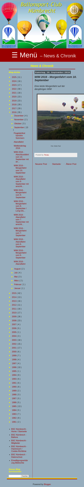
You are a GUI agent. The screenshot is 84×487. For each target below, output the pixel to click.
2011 (14, 309)
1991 (14, 383)
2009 (14, 317)
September (19, 127)
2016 (14, 112)
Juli (16, 273)
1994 (14, 375)
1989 (14, 391)
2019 (14, 101)
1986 (14, 402)
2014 (14, 297)
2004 (14, 336)
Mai (16, 277)
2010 (14, 313)
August (17, 269)
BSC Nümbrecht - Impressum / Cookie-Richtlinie (19, 448)
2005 (14, 332)
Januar (17, 288)
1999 (14, 355)
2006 (14, 328)
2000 (14, 352)
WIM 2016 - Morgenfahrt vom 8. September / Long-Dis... (20, 206)
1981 (14, 422)
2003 (14, 340)
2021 (14, 93)
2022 (14, 89)
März (16, 281)
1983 (14, 414)
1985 (14, 406)
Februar (18, 284)
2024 (14, 81)
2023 (14, 85)
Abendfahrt (19, 142)
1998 (14, 359)
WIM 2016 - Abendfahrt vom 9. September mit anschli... (21, 181)
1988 (14, 395)
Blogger (47, 484)
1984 (14, 410)
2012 (14, 305)
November (19, 119)
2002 (14, 344)
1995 (14, 371)
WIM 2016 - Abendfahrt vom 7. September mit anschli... (21, 220)
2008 (14, 321)
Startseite (56, 164)
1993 (14, 379)
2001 (14, 348)
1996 (14, 367)
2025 (14, 77)
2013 (14, 301)
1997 (14, 363)
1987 (14, 398)
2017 (14, 108)
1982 (14, 418)
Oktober (18, 123)
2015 (14, 293)
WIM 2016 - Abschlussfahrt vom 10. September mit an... (21, 157)
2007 (14, 324)
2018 (14, 105)
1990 (14, 387)
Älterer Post (71, 164)
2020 (14, 97)
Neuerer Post (41, 164)
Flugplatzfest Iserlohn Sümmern (19, 135)
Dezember (19, 116)
